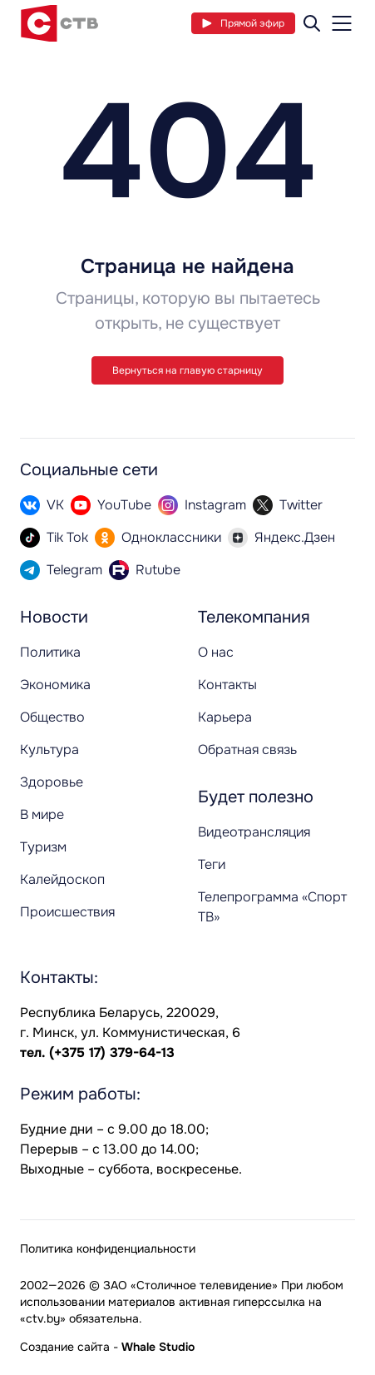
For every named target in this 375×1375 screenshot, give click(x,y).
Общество (52, 717)
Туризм (43, 847)
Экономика (55, 684)
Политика (50, 652)
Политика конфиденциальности (107, 1248)
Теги (211, 864)
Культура (49, 749)
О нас (216, 652)
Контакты (227, 684)
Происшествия (67, 912)
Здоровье (51, 782)
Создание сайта (65, 1346)
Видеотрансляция (254, 832)
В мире (42, 814)
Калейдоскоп (62, 879)
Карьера (225, 717)
